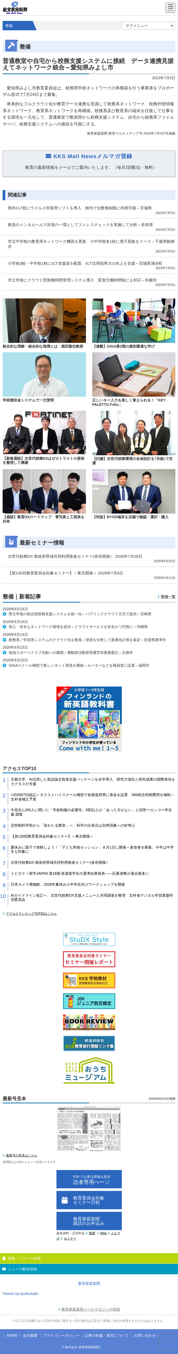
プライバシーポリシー (61, 1335)
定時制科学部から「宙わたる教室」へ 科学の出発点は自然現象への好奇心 (73, 825)
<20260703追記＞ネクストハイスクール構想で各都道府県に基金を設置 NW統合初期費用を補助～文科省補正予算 (92, 797)
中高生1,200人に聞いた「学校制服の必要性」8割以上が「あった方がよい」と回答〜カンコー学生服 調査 (91, 812)
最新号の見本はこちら (21, 1155)
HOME (12, 1335)
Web (103, 1233)
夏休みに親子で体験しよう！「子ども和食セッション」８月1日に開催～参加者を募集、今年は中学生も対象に (92, 849)
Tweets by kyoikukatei (20, 1294)
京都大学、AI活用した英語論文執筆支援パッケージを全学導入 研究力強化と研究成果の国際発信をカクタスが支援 (93, 781)
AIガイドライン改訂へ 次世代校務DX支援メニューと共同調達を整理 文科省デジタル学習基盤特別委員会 (92, 897)
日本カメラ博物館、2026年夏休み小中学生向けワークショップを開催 (68, 884)
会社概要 (30, 1335)
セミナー (70, 1238)
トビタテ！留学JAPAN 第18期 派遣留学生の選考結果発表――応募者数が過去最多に (80, 873)
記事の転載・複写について (107, 1335)
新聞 (92, 1233)
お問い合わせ (145, 1335)
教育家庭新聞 (89, 1283)
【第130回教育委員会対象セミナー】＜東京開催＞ (52, 836)
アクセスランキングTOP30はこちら (31, 913)
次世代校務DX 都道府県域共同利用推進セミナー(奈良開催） (60, 862)
